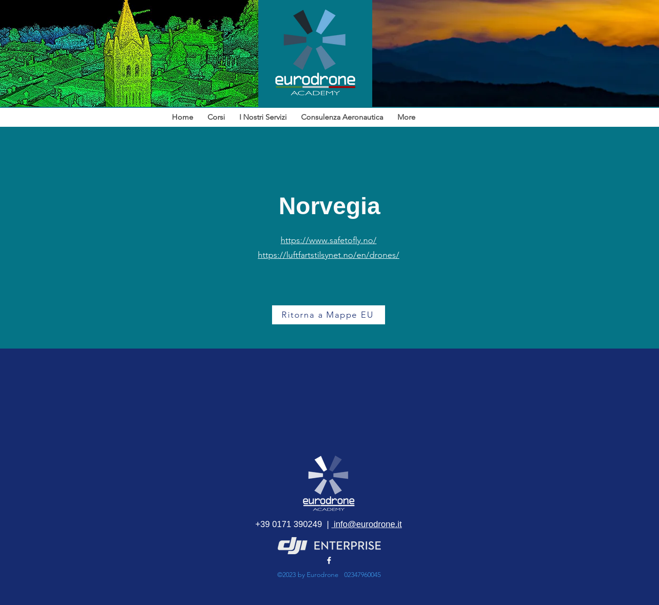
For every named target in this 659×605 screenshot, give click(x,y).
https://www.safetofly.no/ (329, 240)
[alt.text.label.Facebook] (329, 560)
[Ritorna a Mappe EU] (328, 314)
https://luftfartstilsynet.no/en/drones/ (328, 255)
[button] (263, 117)
